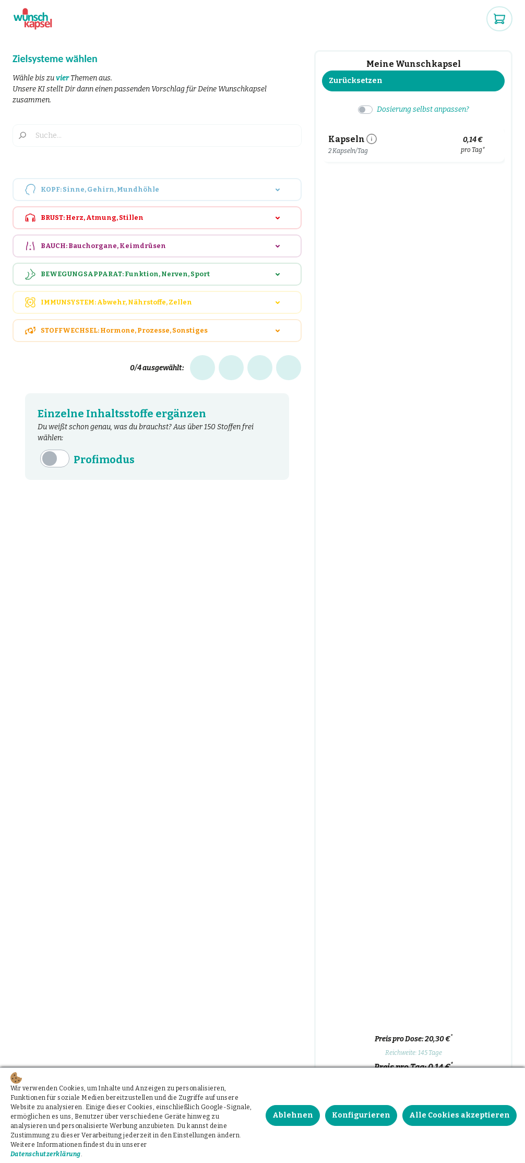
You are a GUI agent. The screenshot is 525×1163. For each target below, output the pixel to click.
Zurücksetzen (356, 80)
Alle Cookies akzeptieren (459, 1115)
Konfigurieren (361, 1115)
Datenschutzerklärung (45, 1154)
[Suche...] (166, 135)
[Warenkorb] (499, 18)
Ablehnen (292, 1115)
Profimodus (104, 459)
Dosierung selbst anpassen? (423, 109)
